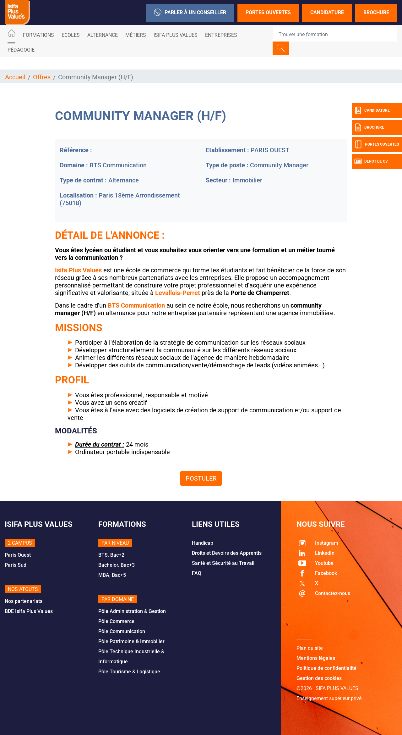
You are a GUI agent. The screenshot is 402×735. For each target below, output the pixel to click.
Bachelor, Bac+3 (116, 565)
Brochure (376, 12)
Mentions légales (315, 658)
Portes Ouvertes (268, 12)
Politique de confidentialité (326, 668)
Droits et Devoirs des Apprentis (227, 553)
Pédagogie (21, 50)
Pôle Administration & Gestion (132, 611)
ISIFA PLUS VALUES (176, 35)
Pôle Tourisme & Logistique (129, 672)
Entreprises (221, 35)
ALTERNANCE (102, 35)
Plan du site (309, 648)
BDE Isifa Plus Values (29, 611)
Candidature (327, 12)
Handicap (202, 543)
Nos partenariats (23, 601)
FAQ (196, 573)
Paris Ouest (18, 555)
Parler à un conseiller (190, 12)
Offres (42, 77)
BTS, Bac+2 (111, 555)
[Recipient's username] (335, 34)
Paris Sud (15, 565)
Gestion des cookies (319, 678)
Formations (38, 35)
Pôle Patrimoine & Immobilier (131, 641)
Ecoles (71, 35)
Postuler (201, 478)
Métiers (135, 35)
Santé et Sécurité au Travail (223, 563)
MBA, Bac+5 (112, 575)
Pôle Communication (121, 631)
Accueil (15, 77)
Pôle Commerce (116, 621)
